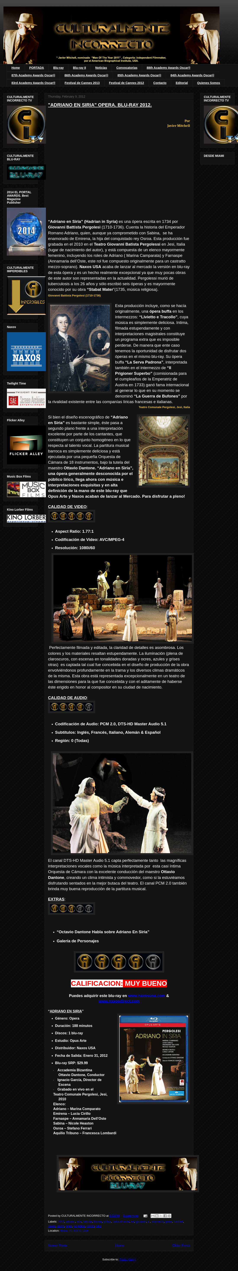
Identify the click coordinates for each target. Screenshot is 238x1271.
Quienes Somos (208, 83)
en (132, 1221)
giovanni (141, 1221)
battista (87, 1221)
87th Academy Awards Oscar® (33, 75)
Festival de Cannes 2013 (82, 83)
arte (79, 1221)
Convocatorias (126, 67)
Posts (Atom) (127, 1259)
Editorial (182, 83)
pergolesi (79, 1226)
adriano (70, 1221)
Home (15, 67)
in (149, 1221)
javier (169, 1221)
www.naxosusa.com (146, 996)
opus (69, 1226)
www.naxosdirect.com (118, 1001)
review (91, 1226)
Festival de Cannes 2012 (126, 83)
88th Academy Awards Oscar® (168, 67)
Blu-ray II (79, 67)
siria (98, 1226)
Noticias (101, 67)
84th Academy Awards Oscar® (192, 75)
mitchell (178, 1221)
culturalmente (121, 1221)
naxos (52, 1226)
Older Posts (181, 1245)
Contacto (160, 83)
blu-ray (98, 1221)
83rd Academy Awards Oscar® (33, 83)
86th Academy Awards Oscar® (86, 75)
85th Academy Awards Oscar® (139, 75)
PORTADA (36, 67)
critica (107, 1221)
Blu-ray (58, 67)
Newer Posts (57, 1245)
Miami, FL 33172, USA (74, 1230)
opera (60, 1226)
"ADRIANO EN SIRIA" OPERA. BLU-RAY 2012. (100, 105)
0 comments (130, 1215)
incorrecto (157, 1221)
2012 (61, 1221)
